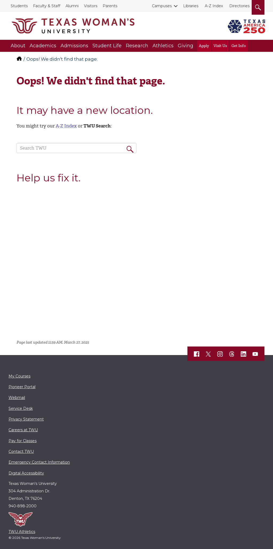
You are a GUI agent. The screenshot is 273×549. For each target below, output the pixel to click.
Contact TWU (21, 451)
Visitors (90, 5)
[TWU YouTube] (255, 354)
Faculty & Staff (46, 5)
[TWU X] (208, 354)
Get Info (238, 45)
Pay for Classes (23, 440)
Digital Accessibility (26, 473)
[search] (258, 6)
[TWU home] (20, 59)
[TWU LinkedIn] (243, 354)
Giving (185, 46)
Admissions (74, 46)
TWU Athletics (22, 531)
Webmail (17, 397)
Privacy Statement (26, 419)
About (18, 46)
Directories (239, 5)
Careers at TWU (23, 429)
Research (137, 46)
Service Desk (21, 408)
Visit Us (220, 45)
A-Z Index (214, 5)
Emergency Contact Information (39, 462)
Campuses (163, 5)
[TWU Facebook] (197, 354)
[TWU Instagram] (220, 354)
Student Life (107, 46)
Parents (110, 5)
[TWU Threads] (232, 354)
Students (19, 5)
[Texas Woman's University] (73, 25)
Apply (204, 45)
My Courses (19, 376)
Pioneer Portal (22, 386)
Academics (43, 46)
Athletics (163, 46)
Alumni (72, 5)
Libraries (190, 5)
